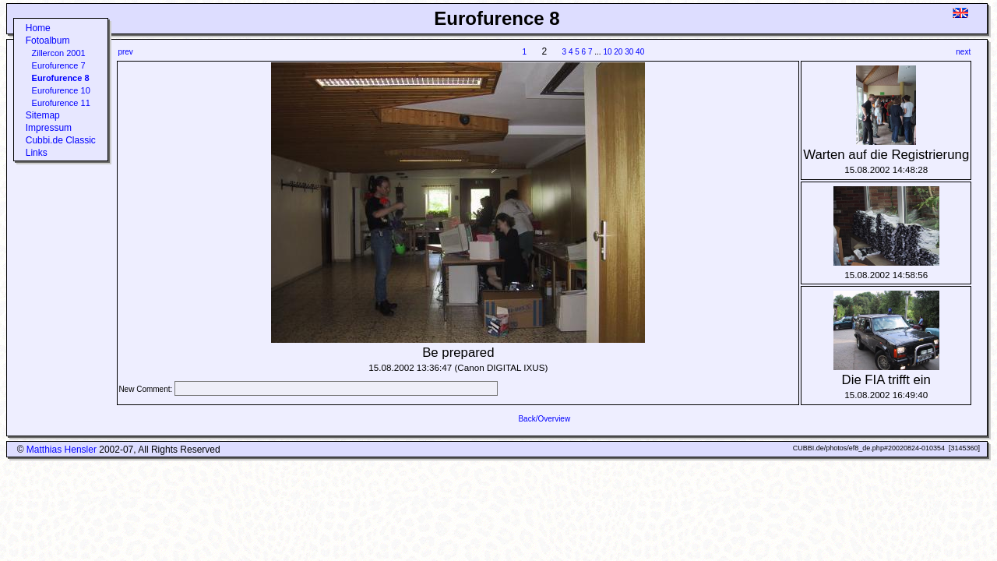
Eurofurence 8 (61, 78)
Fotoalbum (48, 40)
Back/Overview (544, 419)
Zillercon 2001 (59, 53)
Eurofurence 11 (61, 103)
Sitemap (43, 115)
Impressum (49, 127)
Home (38, 28)
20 (618, 52)
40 (640, 52)
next (963, 52)
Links (37, 152)
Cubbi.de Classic (61, 140)
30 (629, 52)
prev (125, 52)
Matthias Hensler (61, 449)
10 (607, 52)
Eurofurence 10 (61, 90)
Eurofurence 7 (59, 65)
